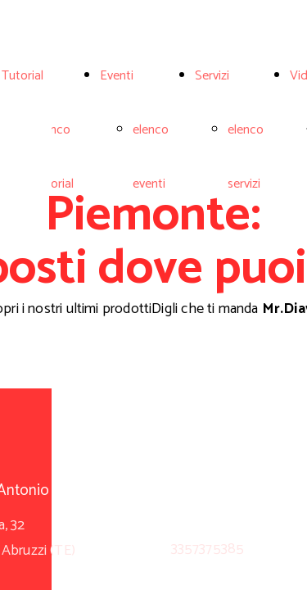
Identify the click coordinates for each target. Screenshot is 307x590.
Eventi (116, 76)
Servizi (212, 76)
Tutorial (22, 76)
